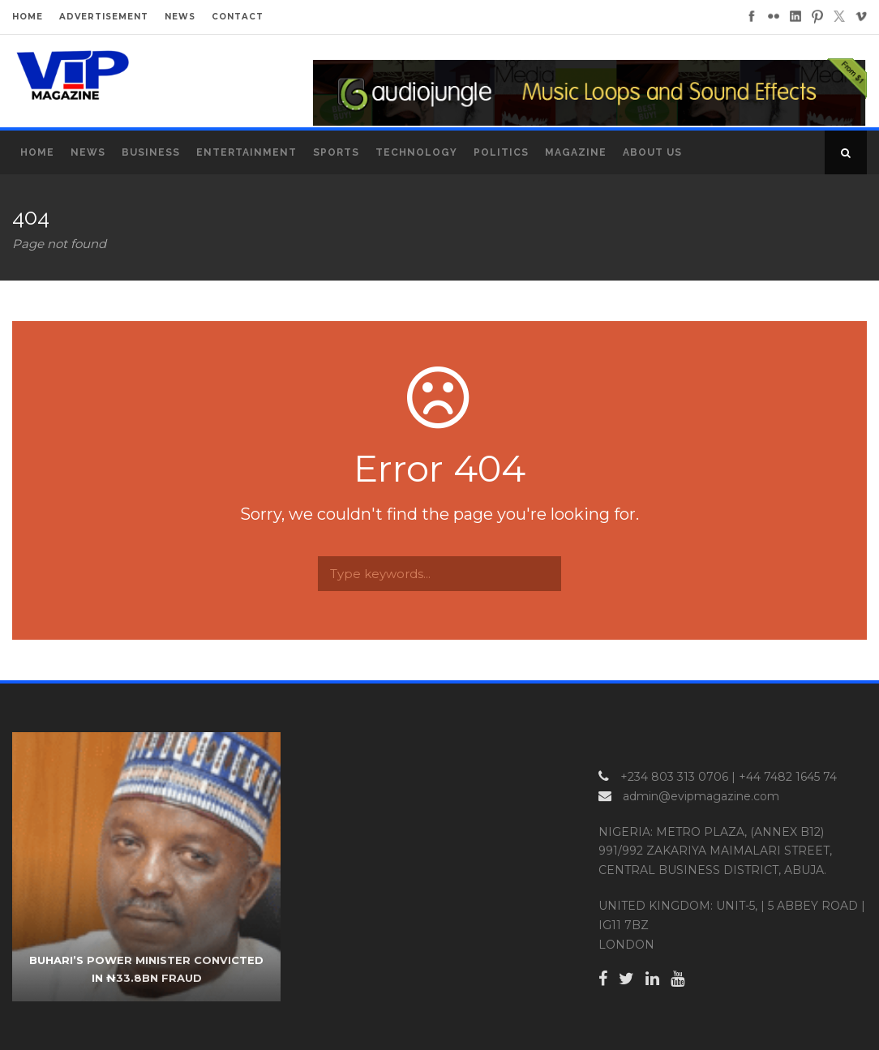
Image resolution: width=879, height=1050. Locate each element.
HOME (27, 16)
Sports (336, 152)
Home (37, 152)
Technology (416, 152)
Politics (501, 152)
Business (151, 152)
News (88, 152)
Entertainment (246, 152)
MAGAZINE (576, 152)
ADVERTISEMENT (103, 16)
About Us (652, 152)
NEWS (180, 16)
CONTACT (238, 16)
